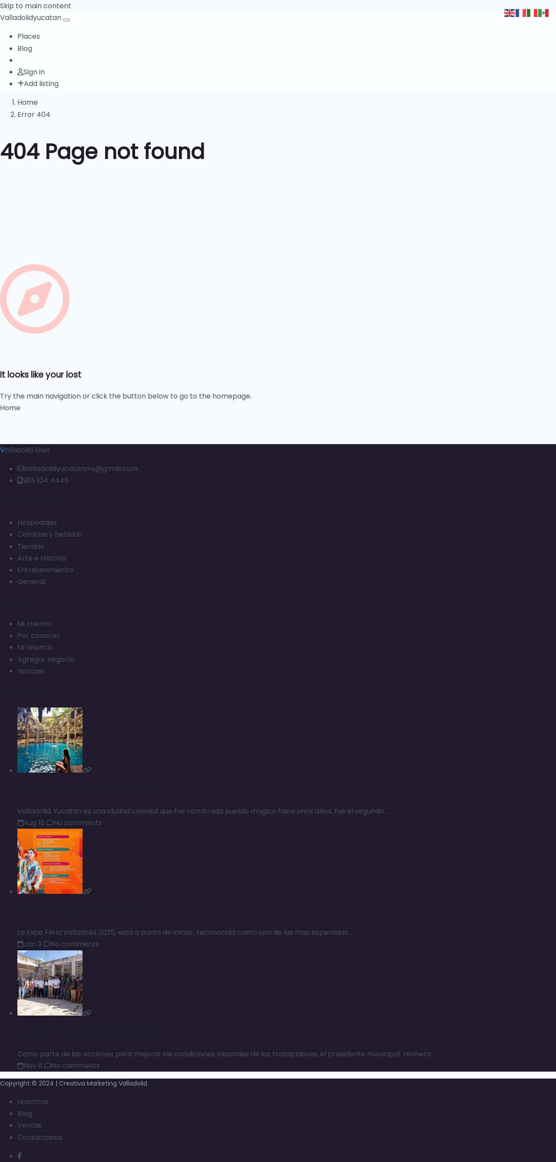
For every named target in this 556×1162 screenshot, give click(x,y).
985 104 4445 (43, 480)
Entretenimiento (45, 570)
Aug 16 (31, 823)
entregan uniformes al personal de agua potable (89, 1033)
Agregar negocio (46, 659)
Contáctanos (40, 1137)
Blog (24, 48)
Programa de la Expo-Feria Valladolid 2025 (79, 912)
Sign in (31, 72)
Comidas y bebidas (49, 534)
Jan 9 (29, 944)
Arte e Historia (41, 558)
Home (27, 102)
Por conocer (38, 636)
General (31, 582)
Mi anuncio (35, 647)
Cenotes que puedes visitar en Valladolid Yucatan (90, 790)
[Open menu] (66, 20)
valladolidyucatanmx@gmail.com (77, 469)
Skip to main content (35, 6)
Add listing (38, 84)
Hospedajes (37, 523)
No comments (74, 823)
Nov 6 (30, 1066)
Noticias (30, 671)
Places (28, 36)
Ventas (29, 1125)
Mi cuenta (34, 624)
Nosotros (32, 1102)
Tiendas (30, 546)
